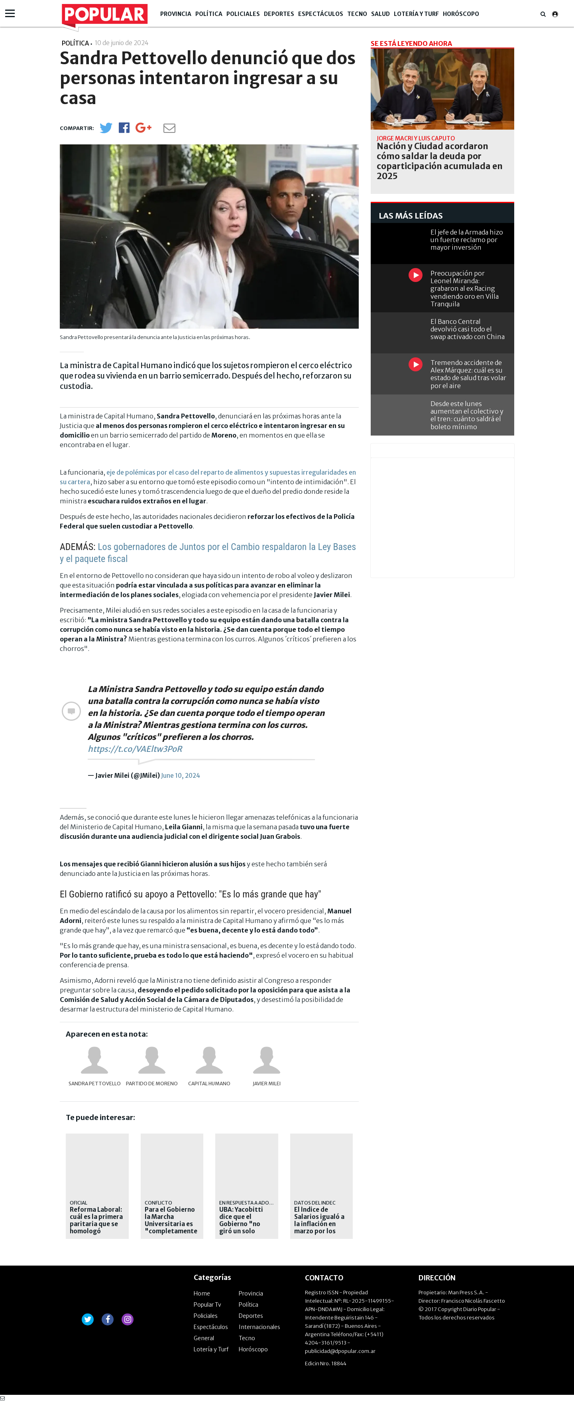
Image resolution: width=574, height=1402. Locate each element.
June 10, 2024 (180, 775)
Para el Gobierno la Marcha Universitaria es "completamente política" (171, 1224)
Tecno (357, 14)
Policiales (243, 14)
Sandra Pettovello (95, 1084)
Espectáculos (320, 14)
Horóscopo (461, 14)
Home (202, 1293)
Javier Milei (267, 1084)
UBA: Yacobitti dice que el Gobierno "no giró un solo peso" (241, 1224)
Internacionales (259, 1327)
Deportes (279, 14)
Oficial (78, 1203)
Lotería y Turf (416, 14)
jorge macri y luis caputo (416, 138)
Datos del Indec (315, 1203)
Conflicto (158, 1203)
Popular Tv (207, 1304)
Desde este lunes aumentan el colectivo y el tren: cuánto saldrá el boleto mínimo (467, 415)
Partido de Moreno (152, 1084)
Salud (380, 14)
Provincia (175, 14)
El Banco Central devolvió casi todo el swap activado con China (468, 329)
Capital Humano (209, 1084)
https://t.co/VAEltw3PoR (135, 749)
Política (208, 14)
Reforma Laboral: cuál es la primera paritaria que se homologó (96, 1220)
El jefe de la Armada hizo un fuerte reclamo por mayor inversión (467, 239)
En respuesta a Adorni (248, 1203)
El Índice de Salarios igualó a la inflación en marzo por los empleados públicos (319, 1227)
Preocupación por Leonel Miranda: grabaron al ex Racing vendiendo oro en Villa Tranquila (465, 288)
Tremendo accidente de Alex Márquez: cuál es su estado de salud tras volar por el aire (468, 374)
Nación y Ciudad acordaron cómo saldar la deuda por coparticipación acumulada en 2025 (440, 161)
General (204, 1338)
